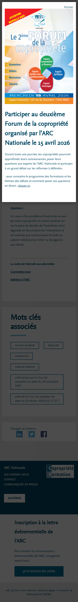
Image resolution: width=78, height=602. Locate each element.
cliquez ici (24, 186)
